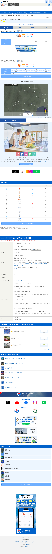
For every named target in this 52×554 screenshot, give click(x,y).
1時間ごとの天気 (27, 76)
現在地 (49, 5)
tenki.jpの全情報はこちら (27, 484)
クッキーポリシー (32, 541)
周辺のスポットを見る (27, 164)
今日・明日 (6, 27)
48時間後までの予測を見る (45, 117)
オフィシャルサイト (18, 280)
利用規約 (17, 541)
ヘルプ (31, 542)
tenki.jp (5, 1)
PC (29, 537)
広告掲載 (21, 542)
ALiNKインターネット (27, 546)
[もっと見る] (43, 161)
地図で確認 (36, 249)
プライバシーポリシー (24, 541)
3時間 (19, 27)
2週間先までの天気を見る (27, 223)
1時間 (32, 27)
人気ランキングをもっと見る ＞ (44, 349)
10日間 (45, 27)
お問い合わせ (26, 542)
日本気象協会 (27, 544)
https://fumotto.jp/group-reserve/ (20, 268)
